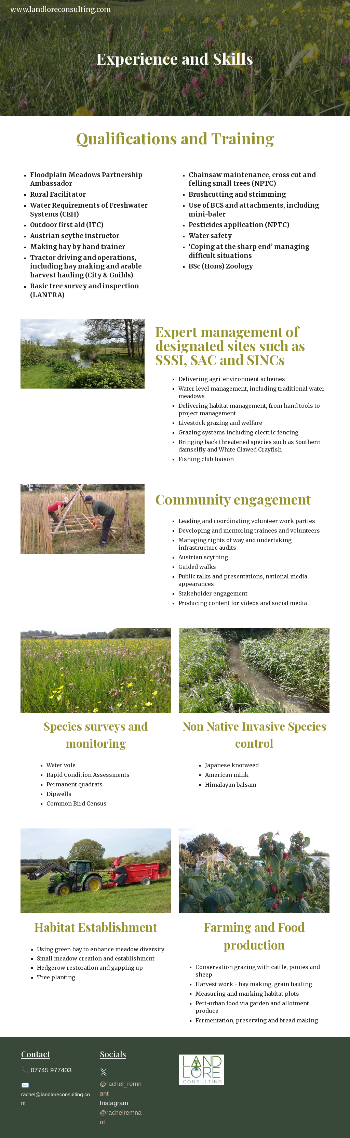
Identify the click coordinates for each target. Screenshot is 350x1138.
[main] (175, 58)
